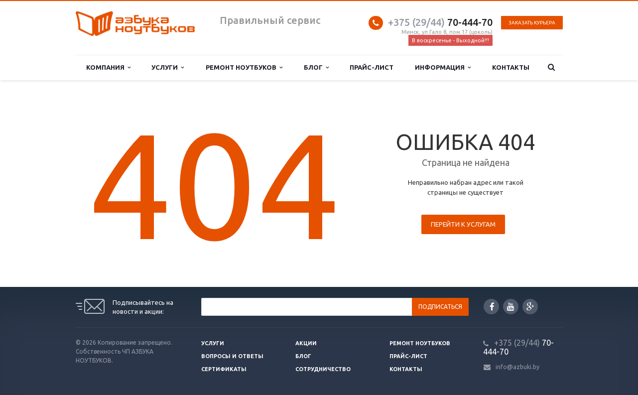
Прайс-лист (371, 67)
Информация (443, 67)
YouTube (510, 306)
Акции (306, 343)
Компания (108, 67)
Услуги (167, 67)
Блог (316, 67)
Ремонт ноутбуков (244, 67)
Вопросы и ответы (232, 356)
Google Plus (530, 306)
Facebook (492, 306)
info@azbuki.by (517, 367)
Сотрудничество (323, 369)
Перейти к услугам (463, 224)
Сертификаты (224, 369)
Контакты (510, 67)
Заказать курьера (532, 22)
